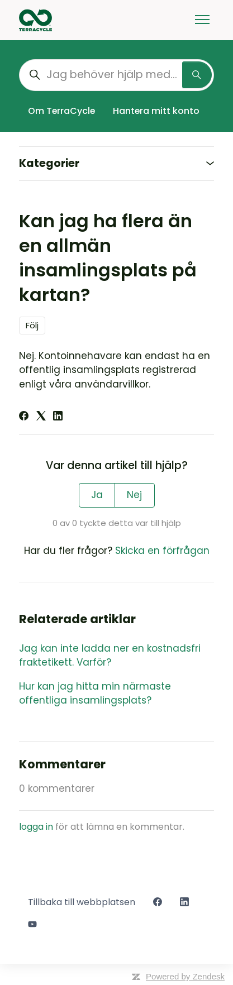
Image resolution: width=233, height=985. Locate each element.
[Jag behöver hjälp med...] (116, 75)
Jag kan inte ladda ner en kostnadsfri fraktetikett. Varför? (110, 656)
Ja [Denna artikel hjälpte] (97, 494)
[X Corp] (41, 417)
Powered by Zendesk (185, 976)
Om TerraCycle (61, 110)
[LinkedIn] (58, 417)
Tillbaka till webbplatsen (81, 902)
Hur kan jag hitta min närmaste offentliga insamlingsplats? (95, 693)
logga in (36, 826)
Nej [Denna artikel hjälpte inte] (134, 494)
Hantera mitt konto (156, 110)
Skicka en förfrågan (162, 550)
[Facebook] (23, 417)
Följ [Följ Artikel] (32, 325)
